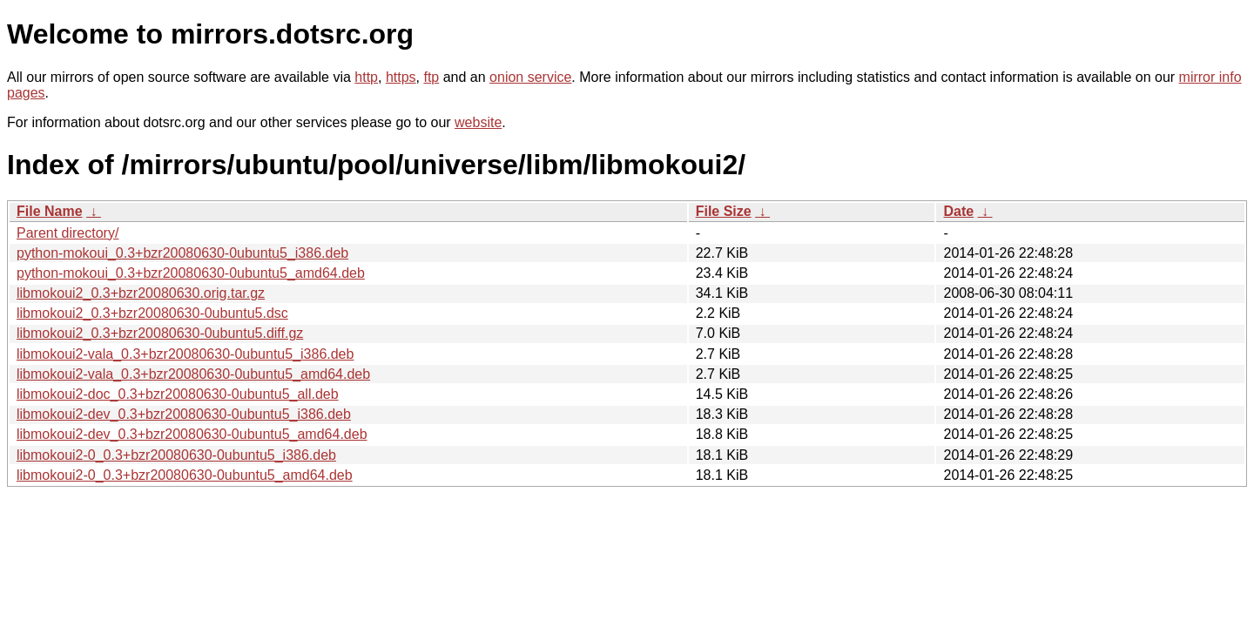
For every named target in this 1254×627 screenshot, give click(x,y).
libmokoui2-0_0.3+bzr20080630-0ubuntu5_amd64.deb (185, 475)
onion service (530, 77)
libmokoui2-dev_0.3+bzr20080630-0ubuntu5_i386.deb (184, 414)
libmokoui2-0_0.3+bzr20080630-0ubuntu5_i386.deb (176, 455)
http (366, 77)
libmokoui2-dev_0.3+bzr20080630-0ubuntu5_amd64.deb (192, 434)
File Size (724, 211)
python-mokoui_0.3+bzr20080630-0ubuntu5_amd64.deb (191, 273)
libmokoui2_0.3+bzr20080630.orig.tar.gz (141, 293)
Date (958, 211)
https (401, 77)
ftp (431, 77)
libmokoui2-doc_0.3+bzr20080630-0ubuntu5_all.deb (178, 394)
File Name (50, 211)
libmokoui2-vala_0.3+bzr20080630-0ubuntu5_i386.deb (185, 354)
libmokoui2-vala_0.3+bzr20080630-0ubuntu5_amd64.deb (193, 374)
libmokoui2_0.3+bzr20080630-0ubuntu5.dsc (152, 313)
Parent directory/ (67, 233)
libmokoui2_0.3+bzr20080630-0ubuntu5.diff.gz (160, 333)
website (478, 122)
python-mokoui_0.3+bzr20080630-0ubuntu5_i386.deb (182, 253)
